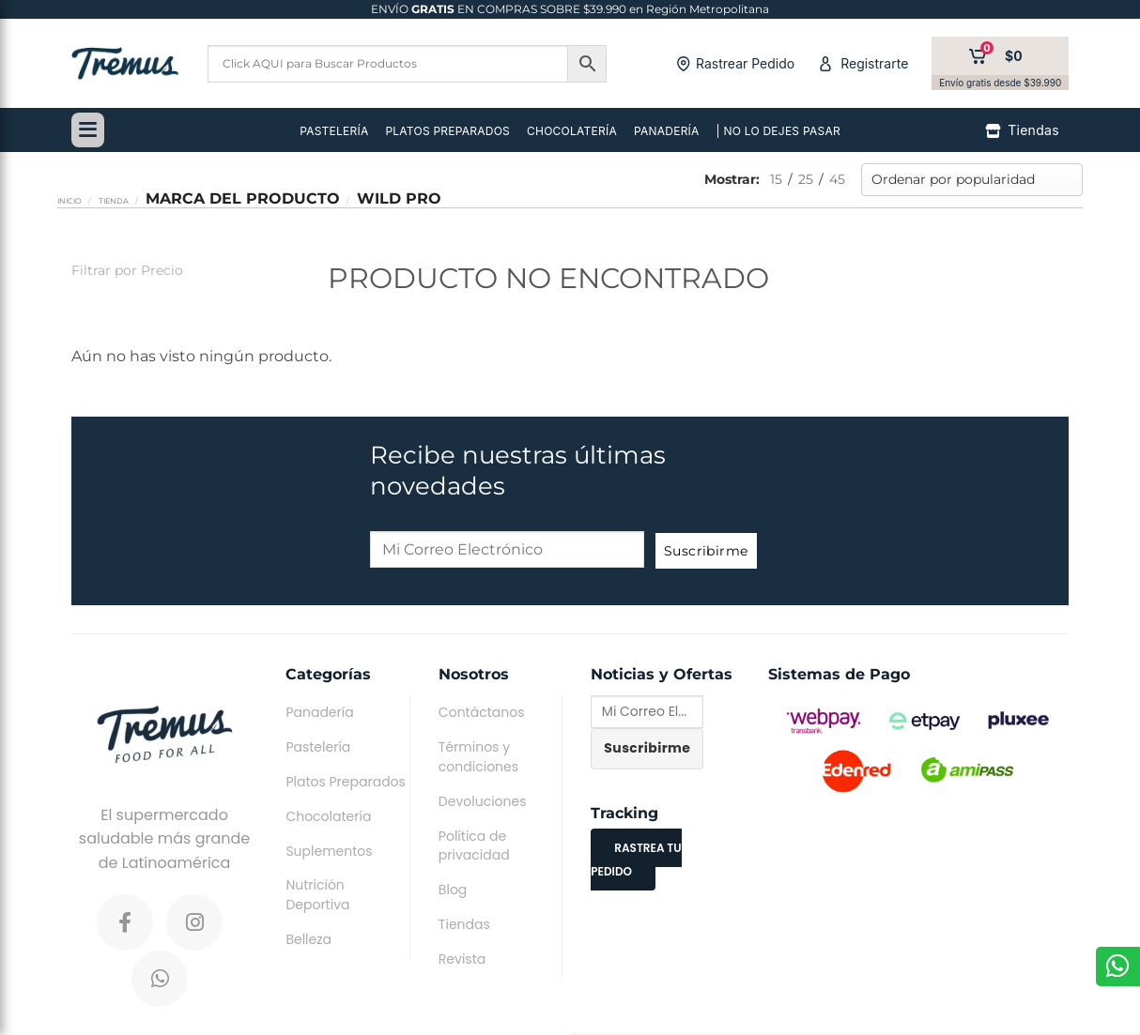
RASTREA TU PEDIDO (636, 860)
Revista (462, 959)
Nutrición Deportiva (317, 894)
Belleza (308, 939)
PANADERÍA (667, 131)
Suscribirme (706, 550)
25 (805, 179)
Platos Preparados (345, 781)
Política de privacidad (474, 846)
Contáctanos (482, 712)
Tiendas (464, 924)
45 (837, 179)
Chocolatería (328, 816)
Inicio (69, 200)
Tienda (114, 200)
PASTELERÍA (334, 131)
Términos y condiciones (478, 757)
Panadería (319, 712)
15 (776, 179)
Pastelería (317, 747)
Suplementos (328, 851)
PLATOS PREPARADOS (447, 131)
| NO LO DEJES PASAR (778, 131)
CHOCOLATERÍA (572, 131)
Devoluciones (483, 801)
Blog (453, 889)
